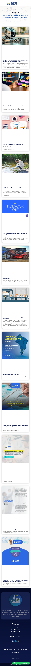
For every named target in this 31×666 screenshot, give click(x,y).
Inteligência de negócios (15, 658)
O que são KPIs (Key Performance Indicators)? (13, 144)
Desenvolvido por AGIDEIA (13, 664)
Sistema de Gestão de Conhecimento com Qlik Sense (15, 106)
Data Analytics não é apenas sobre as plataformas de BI (15, 478)
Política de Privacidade (22, 649)
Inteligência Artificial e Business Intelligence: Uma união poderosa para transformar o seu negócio (15, 61)
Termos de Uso (15, 652)
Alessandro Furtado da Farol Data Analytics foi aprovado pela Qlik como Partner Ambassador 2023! (15, 581)
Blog (15, 649)
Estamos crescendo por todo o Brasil (11, 374)
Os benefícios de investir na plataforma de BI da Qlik (14, 529)
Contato (10, 649)
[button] (29, 3)
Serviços (6, 649)
